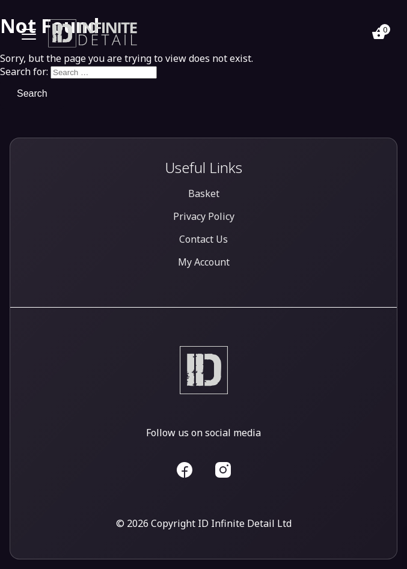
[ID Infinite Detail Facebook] (184, 468)
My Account (204, 262)
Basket (203, 193)
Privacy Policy (203, 216)
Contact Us (203, 239)
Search (32, 93)
